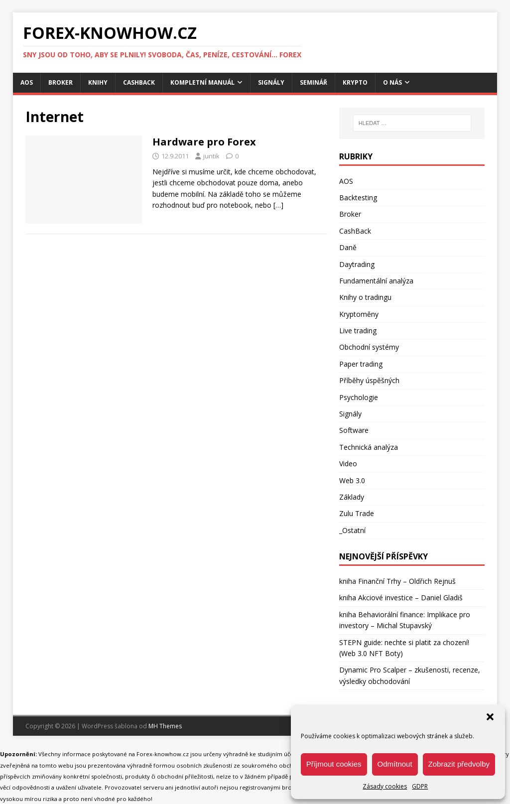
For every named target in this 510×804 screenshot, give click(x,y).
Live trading (358, 330)
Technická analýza (368, 447)
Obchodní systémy (369, 347)
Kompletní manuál (202, 82)
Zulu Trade (356, 513)
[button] (490, 717)
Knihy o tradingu (365, 297)
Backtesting (358, 197)
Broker (60, 82)
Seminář (313, 82)
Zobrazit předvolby (459, 764)
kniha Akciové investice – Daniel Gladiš (401, 597)
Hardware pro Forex (204, 141)
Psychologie (358, 397)
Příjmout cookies (334, 764)
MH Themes (165, 726)
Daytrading (357, 264)
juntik (211, 155)
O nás (392, 82)
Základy (351, 497)
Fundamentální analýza (376, 280)
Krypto (355, 82)
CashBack (139, 82)
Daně (348, 247)
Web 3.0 (352, 480)
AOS (26, 82)
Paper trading (360, 364)
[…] (278, 205)
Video (348, 463)
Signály (271, 82)
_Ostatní (352, 530)
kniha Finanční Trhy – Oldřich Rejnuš (397, 581)
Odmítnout (395, 764)
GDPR (420, 786)
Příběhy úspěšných (369, 380)
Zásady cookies (385, 786)
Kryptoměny (359, 314)
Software (354, 430)
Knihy (98, 82)
